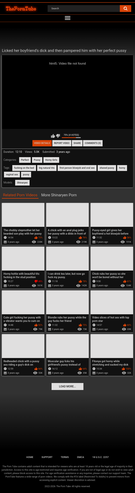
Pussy (37, 160)
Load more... (67, 386)
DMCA (80, 457)
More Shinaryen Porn (59, 195)
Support (47, 457)
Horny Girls (51, 160)
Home (29, 457)
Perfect (25, 160)
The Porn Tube (63, 486)
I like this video (53, 136)
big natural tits (47, 168)
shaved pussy (107, 168)
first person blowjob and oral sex (77, 168)
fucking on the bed (24, 168)
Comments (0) (93, 143)
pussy (26, 174)
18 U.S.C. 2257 (100, 457)
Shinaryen (22, 182)
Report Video (61, 143)
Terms (65, 457)
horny (122, 168)
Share (77, 143)
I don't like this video (58, 136)
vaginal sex (12, 174)
